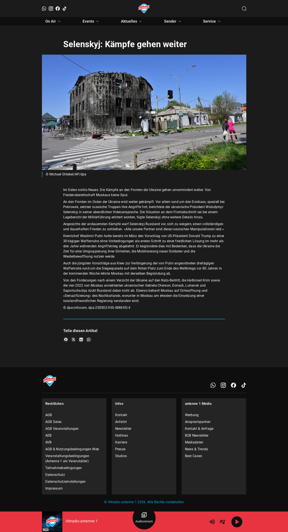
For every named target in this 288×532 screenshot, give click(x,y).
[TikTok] (64, 8)
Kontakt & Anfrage (199, 429)
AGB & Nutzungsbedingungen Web (72, 449)
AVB (48, 442)
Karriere (121, 442)
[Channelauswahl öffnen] (244, 8)
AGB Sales (53, 422)
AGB (48, 415)
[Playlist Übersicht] (222, 521)
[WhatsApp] (44, 8)
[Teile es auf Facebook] (65, 339)
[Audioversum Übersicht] (144, 517)
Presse (120, 449)
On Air (53, 21)
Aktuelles (132, 21)
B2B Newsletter (197, 435)
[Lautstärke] (212, 521)
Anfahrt (121, 422)
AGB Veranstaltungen (62, 429)
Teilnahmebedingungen (63, 468)
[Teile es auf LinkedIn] (81, 339)
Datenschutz (55, 475)
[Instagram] (51, 8)
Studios (121, 456)
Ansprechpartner (198, 422)
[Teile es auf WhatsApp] (88, 339)
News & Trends (196, 449)
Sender (173, 21)
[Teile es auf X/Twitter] (73, 339)
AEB (48, 435)
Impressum (54, 488)
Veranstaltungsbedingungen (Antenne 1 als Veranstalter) (67, 458)
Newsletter (123, 429)
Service (212, 21)
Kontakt (121, 415)
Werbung (192, 415)
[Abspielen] (237, 522)
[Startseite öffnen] (144, 9)
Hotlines (121, 435)
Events (91, 21)
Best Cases (193, 456)
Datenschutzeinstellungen (65, 482)
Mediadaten (194, 442)
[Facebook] (58, 8)
